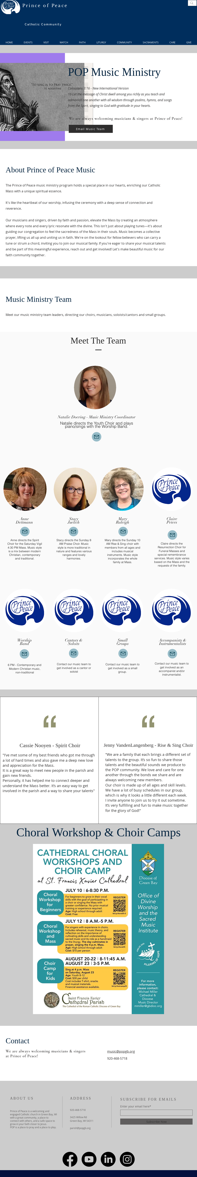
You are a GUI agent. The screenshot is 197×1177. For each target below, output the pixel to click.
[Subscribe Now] (156, 1122)
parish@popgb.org (80, 1128)
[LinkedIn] (108, 1159)
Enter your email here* (135, 1106)
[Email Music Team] (91, 129)
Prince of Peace (45, 5)
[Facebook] (70, 1159)
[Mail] (96, 437)
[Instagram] (127, 1159)
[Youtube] (89, 1159)
